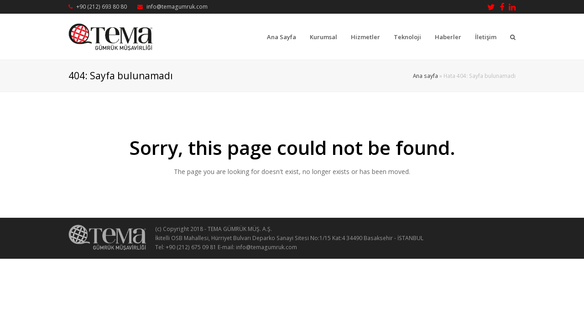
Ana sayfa (425, 75)
